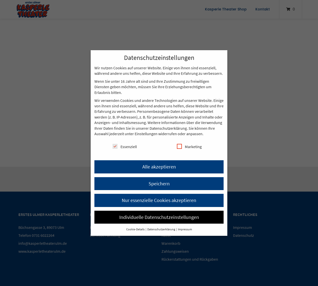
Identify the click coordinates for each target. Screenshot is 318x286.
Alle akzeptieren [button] (159, 166)
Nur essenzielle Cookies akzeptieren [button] (159, 200)
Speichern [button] (159, 183)
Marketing (189, 146)
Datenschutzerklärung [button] (161, 229)
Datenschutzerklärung (168, 128)
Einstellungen (146, 133)
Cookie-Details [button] (135, 229)
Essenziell (125, 146)
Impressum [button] (185, 229)
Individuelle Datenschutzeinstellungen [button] (159, 217)
